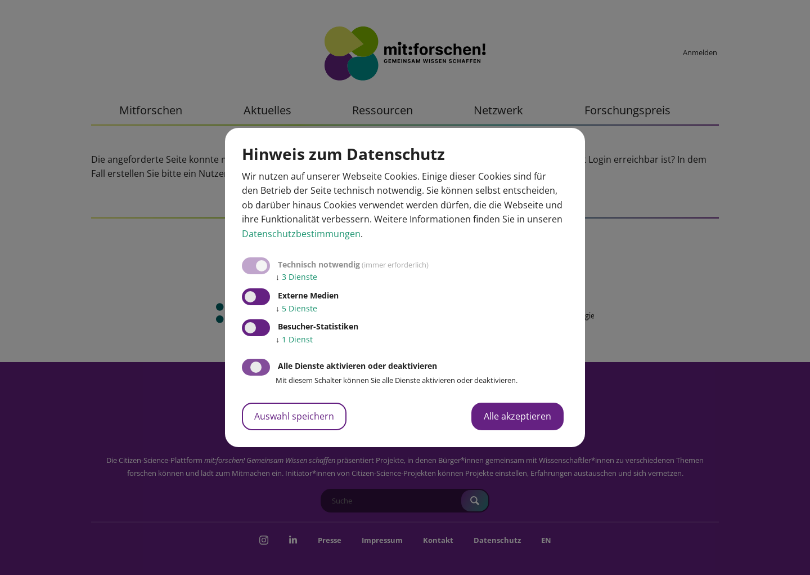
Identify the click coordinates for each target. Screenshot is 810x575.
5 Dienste (296, 308)
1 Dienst (294, 339)
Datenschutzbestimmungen (301, 234)
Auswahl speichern (294, 416)
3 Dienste (296, 276)
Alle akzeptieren (517, 416)
